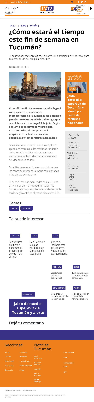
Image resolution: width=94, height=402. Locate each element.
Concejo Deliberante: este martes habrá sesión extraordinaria (59, 247)
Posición (77, 288)
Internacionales (25, 365)
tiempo (14, 208)
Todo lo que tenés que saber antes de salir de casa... (72, 158)
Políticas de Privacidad (29, 390)
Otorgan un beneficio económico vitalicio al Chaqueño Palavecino (72, 180)
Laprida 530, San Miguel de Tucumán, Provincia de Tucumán (33, 395)
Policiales (23, 352)
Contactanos (69, 352)
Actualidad (9, 361)
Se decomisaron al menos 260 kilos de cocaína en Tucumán (73, 169)
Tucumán (26, 208)
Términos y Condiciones (12, 390)
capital (55, 235)
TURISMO (34, 235)
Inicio (7, 352)
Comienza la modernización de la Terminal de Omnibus (59, 297)
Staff (65, 358)
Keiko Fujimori (37, 374)
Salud (21, 370)
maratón (37, 369)
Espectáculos (24, 361)
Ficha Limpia (15, 235)
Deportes (23, 357)
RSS (65, 372)
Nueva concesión (59, 288)
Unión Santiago (37, 381)
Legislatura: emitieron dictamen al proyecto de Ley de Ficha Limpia (16, 249)
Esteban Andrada (37, 363)
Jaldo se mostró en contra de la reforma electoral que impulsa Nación (80, 298)
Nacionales (9, 365)
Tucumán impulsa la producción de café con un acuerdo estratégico (80, 277)
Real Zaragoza (38, 357)
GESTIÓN (76, 267)
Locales (8, 357)
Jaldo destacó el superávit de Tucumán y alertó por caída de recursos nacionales (76, 109)
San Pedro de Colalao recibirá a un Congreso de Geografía (37, 247)
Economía (9, 370)
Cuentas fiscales (28, 294)
